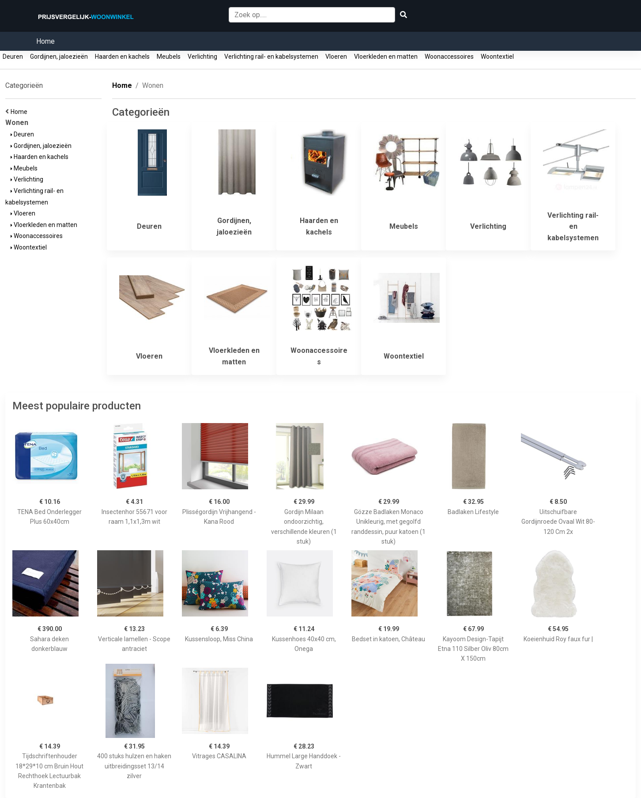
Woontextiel (497, 56)
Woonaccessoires (449, 56)
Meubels (168, 56)
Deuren (13, 56)
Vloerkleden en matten (385, 56)
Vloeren (336, 56)
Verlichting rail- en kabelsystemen (271, 56)
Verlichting (202, 56)
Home (45, 41)
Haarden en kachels (122, 56)
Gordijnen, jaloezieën (58, 56)
